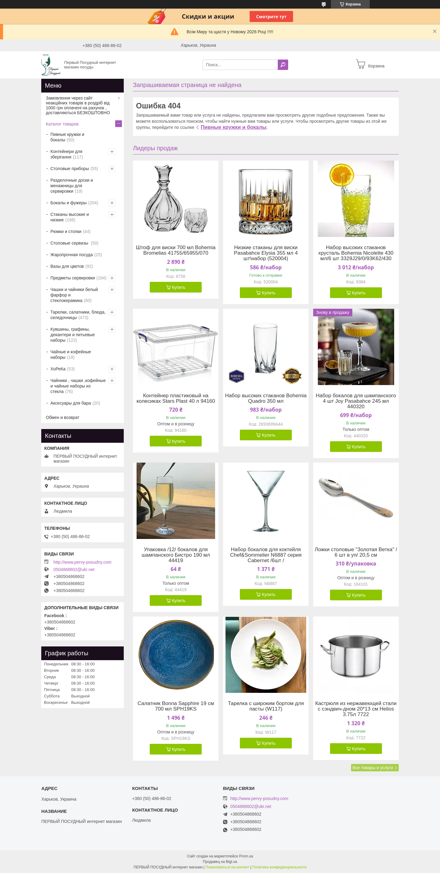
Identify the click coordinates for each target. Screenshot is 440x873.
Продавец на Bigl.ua (220, 862)
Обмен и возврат (62, 417)
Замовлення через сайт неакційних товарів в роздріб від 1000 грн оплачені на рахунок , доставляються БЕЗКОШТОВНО (78, 105)
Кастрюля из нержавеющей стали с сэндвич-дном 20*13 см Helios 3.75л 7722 (356, 709)
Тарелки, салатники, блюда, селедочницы (77, 315)
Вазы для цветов (67, 266)
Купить (178, 287)
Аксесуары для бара (70, 403)
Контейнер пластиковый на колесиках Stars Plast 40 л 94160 (176, 398)
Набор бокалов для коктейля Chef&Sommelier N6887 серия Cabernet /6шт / (266, 555)
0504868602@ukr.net (73, 569)
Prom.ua (246, 856)
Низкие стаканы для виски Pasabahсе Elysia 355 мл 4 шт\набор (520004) (266, 253)
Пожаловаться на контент (227, 867)
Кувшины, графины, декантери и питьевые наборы (72, 335)
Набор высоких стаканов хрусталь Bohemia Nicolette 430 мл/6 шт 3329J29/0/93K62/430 (356, 253)
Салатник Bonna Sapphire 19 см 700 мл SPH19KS (176, 706)
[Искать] (283, 65)
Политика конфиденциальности (279, 867)
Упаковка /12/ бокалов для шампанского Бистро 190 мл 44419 (175, 555)
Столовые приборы (69, 168)
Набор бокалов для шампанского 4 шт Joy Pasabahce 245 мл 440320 (356, 401)
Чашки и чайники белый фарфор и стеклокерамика (74, 295)
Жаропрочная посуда (71, 254)
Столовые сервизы (69, 243)
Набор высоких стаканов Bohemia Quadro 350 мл (265, 398)
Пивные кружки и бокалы (234, 127)
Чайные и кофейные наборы (70, 354)
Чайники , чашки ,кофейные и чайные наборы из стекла (78, 386)
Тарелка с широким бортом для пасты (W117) (266, 706)
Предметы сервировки (72, 277)
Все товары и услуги (372, 767)
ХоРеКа (57, 368)
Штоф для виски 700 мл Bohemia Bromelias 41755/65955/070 (175, 250)
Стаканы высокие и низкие (69, 217)
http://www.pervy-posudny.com (82, 562)
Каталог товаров (62, 124)
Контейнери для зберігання (66, 154)
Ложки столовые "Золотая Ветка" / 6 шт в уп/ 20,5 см (356, 552)
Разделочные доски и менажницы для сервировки (71, 186)
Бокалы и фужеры (68, 202)
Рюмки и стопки (65, 231)
